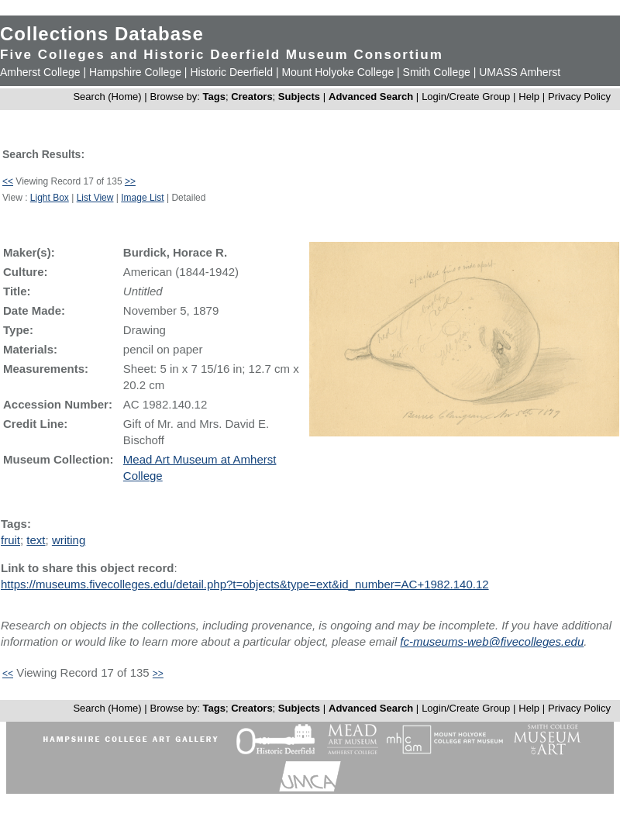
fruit (10, 540)
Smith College (436, 72)
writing (68, 540)
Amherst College (40, 72)
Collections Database (102, 33)
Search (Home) (107, 96)
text (35, 540)
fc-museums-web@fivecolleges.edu (492, 641)
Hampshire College (135, 72)
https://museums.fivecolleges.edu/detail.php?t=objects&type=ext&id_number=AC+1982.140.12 (245, 584)
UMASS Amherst (519, 72)
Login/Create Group (467, 96)
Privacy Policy (579, 96)
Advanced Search (371, 96)
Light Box (49, 197)
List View (95, 197)
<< (7, 181)
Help (528, 96)
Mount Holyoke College (337, 72)
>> (130, 181)
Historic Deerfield (231, 72)
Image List (142, 197)
